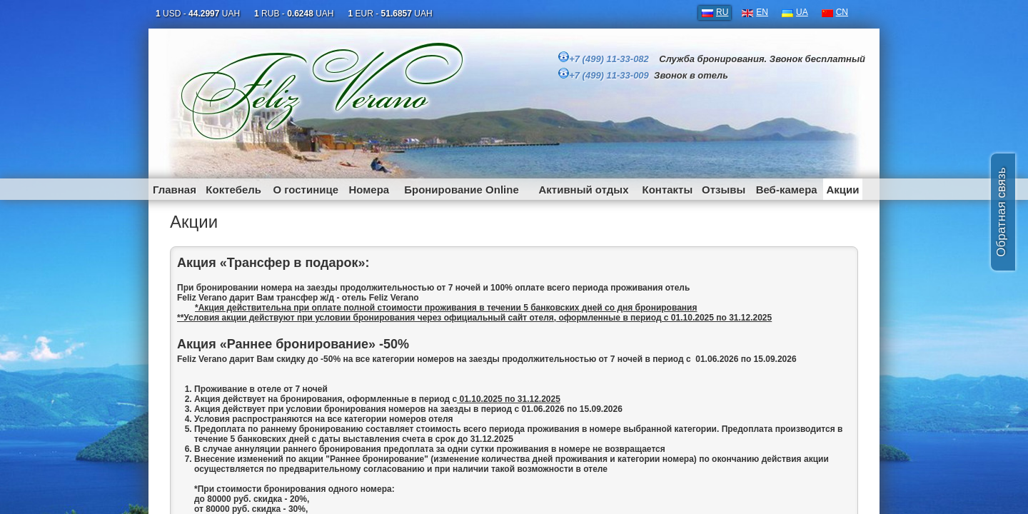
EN (762, 12)
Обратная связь (1001, 211)
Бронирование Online (461, 189)
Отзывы (723, 189)
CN (842, 12)
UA (802, 12)
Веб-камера (786, 189)
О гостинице (305, 189)
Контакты (667, 189)
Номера (368, 189)
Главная (174, 189)
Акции (842, 189)
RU (722, 12)
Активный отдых (583, 189)
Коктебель (233, 189)
